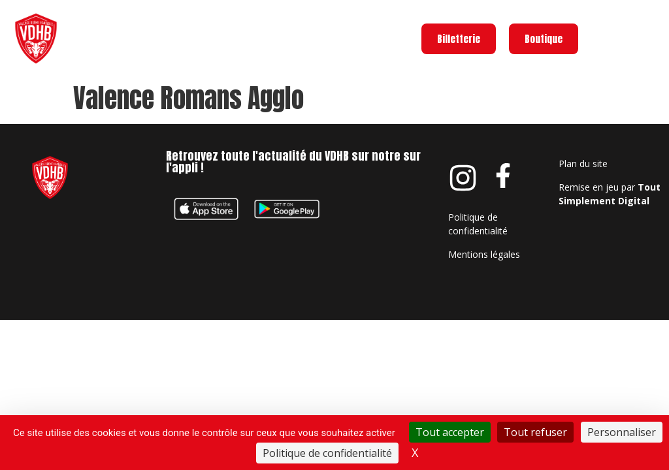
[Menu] (607, 38)
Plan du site (583, 163)
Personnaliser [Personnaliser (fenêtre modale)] (621, 432)
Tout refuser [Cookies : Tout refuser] (535, 432)
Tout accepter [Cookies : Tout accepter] (450, 432)
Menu (648, 35)
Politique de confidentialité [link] (327, 453)
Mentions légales (484, 254)
